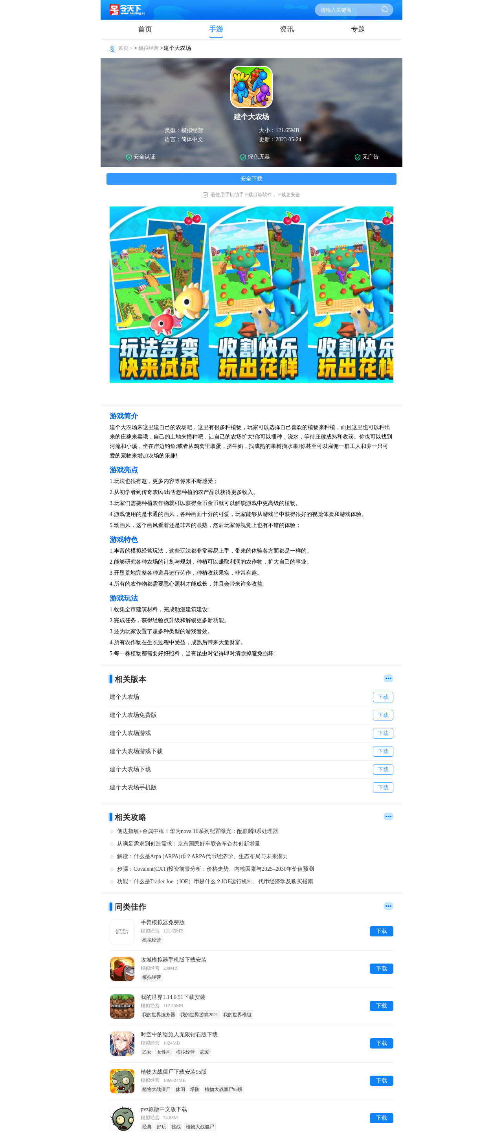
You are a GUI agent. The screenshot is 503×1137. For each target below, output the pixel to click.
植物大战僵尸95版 (223, 1089)
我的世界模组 (237, 1014)
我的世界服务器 (158, 1014)
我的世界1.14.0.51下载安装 (173, 997)
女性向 (164, 1052)
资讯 (287, 29)
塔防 (195, 1089)
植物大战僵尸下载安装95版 (174, 1072)
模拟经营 (148, 48)
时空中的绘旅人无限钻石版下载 (179, 1034)
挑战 (176, 1127)
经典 (147, 1127)
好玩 (161, 1127)
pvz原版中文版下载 (164, 1109)
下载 (381, 931)
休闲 (180, 1089)
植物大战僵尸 (156, 1089)
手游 (216, 29)
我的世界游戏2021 (199, 1014)
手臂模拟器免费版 (163, 922)
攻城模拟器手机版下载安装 (174, 960)
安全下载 (251, 179)
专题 (358, 29)
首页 (145, 29)
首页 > (126, 48)
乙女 (147, 1052)
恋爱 (204, 1052)
